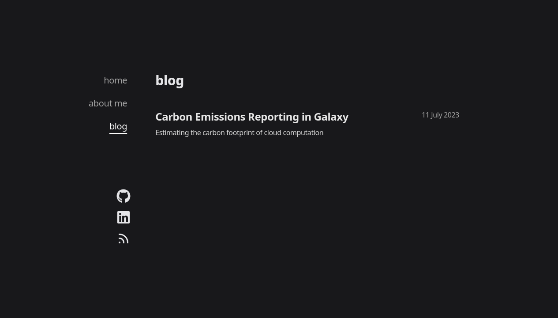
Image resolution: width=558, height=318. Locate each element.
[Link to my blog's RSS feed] (123, 238)
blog (118, 126)
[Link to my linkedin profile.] (123, 217)
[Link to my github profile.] (123, 196)
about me (108, 103)
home (115, 80)
